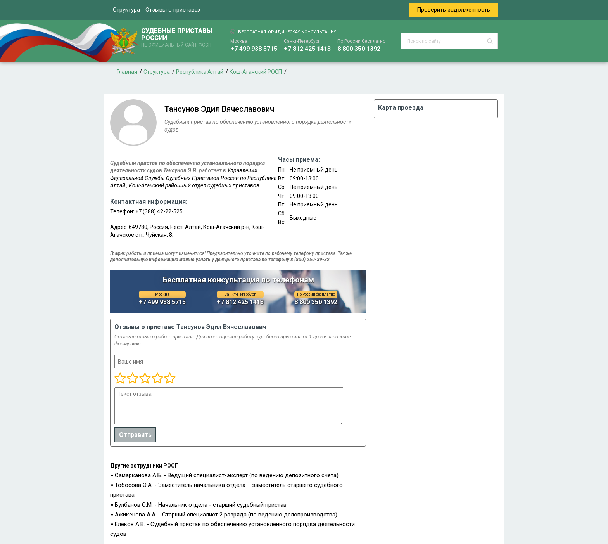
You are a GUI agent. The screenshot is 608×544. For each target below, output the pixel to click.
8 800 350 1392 (358, 48)
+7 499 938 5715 (253, 48)
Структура (126, 9)
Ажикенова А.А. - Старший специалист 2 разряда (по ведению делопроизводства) (226, 514)
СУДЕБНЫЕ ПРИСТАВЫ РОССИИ (178, 38)
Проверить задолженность (453, 9)
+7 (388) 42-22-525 (159, 211)
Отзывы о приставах (172, 9)
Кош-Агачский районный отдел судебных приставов (194, 185)
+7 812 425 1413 (307, 48)
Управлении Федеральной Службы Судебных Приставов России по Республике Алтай (193, 178)
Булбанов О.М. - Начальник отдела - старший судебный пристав (201, 504)
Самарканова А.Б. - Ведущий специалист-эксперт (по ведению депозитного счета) (227, 475)
